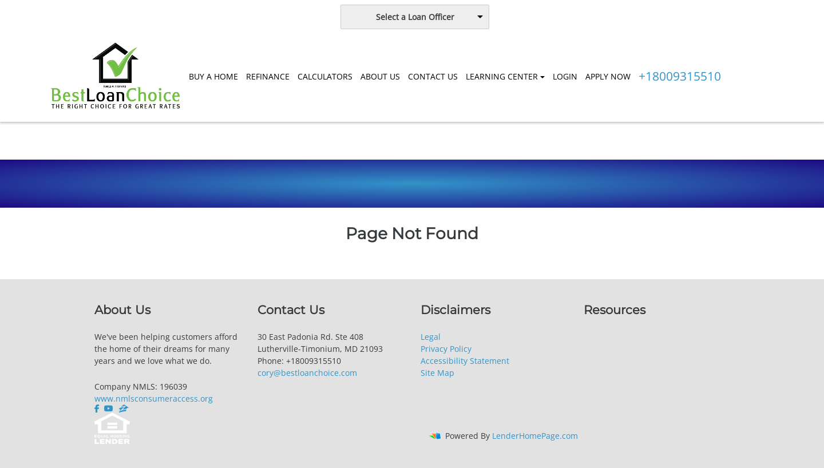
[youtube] (109, 408)
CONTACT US (433, 76)
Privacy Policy (446, 348)
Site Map (437, 372)
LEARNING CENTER (502, 76)
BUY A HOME (213, 76)
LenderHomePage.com (535, 435)
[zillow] (124, 408)
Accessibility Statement (465, 360)
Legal (431, 336)
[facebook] (98, 408)
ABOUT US (380, 76)
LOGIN (565, 76)
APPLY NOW (608, 76)
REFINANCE (268, 76)
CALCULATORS (325, 76)
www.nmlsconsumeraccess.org (153, 398)
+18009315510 (680, 76)
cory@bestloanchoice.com (307, 372)
